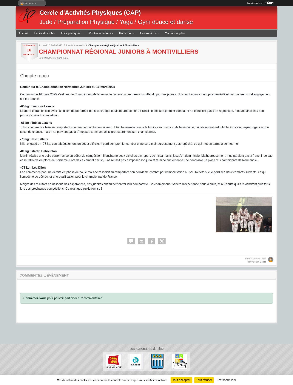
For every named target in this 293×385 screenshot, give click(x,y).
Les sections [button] (148, 33)
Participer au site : (260, 3)
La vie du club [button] (43, 33)
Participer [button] (125, 33)
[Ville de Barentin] (157, 361)
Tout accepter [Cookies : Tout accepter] (181, 380)
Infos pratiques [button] (71, 33)
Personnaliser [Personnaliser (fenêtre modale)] (227, 380)
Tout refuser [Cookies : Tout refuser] (204, 380)
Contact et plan (175, 33)
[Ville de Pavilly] (179, 361)
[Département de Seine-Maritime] (136, 361)
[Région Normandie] (114, 361)
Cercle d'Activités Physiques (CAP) (90, 12)
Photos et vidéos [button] (100, 33)
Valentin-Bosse (258, 262)
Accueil (23, 33)
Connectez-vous (35, 298)
